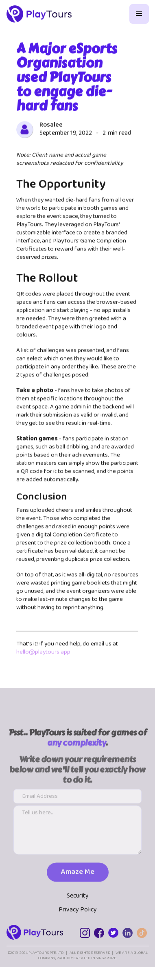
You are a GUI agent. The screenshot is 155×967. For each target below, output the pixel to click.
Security (78, 896)
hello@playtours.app (43, 653)
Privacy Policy (78, 910)
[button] (139, 14)
